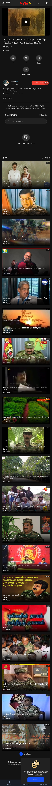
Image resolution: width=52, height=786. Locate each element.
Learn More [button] (38, 775)
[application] (26, 22)
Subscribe (41, 83)
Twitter (31, 106)
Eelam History (18, 94)
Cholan (14, 82)
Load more (26, 754)
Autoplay (47, 158)
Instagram (21, 106)
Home (9, 782)
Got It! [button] (35, 780)
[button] (26, 22)
